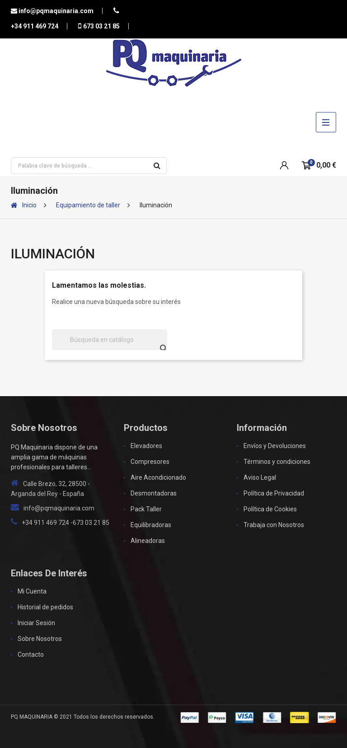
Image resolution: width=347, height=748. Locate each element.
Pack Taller (146, 509)
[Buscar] (109, 339)
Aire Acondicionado (158, 477)
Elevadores (146, 445)
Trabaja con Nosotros (274, 524)
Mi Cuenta (32, 591)
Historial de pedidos (45, 607)
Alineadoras (148, 540)
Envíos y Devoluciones (275, 445)
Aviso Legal (260, 477)
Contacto (31, 654)
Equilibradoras (151, 524)
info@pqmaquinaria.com (55, 10)
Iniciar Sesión (36, 622)
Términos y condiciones (277, 461)
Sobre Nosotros (40, 638)
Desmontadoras (154, 493)
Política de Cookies (270, 509)
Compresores (150, 461)
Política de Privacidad (274, 493)
